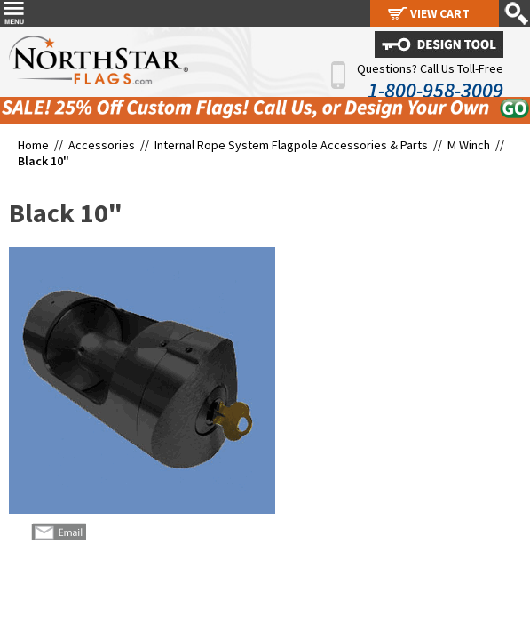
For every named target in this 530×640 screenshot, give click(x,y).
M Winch (468, 145)
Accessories (101, 145)
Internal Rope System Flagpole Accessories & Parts (291, 145)
